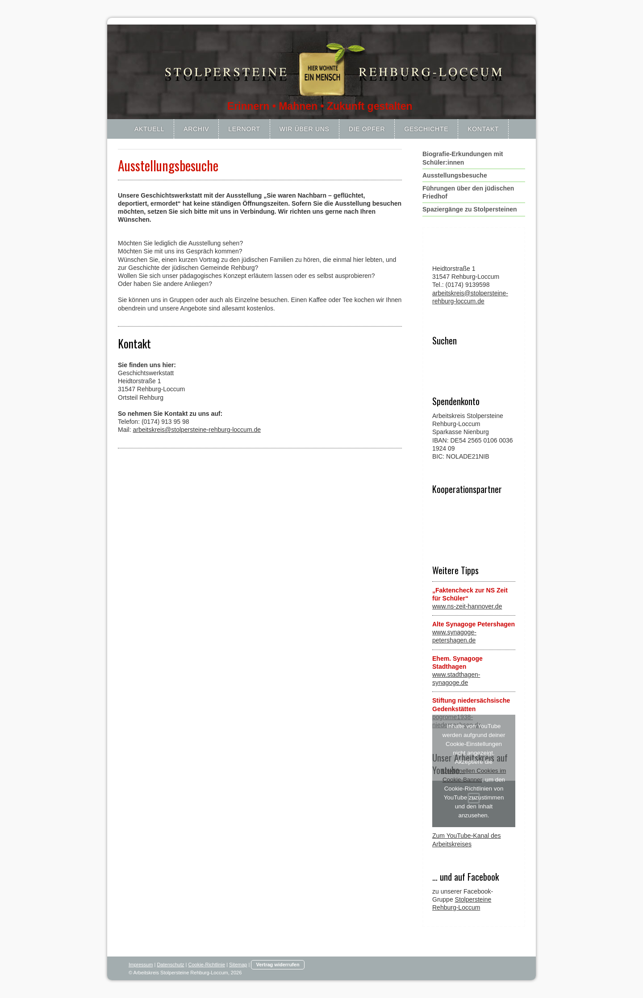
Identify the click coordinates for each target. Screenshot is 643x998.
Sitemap (238, 964)
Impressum (141, 964)
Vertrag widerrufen (277, 964)
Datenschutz (170, 964)
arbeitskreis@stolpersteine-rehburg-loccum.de (197, 429)
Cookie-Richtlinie (206, 964)
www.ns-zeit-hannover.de (467, 606)
